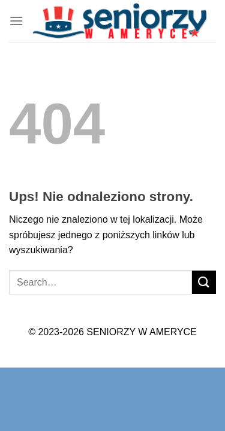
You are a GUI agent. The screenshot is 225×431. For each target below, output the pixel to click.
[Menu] (16, 20)
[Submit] (204, 282)
